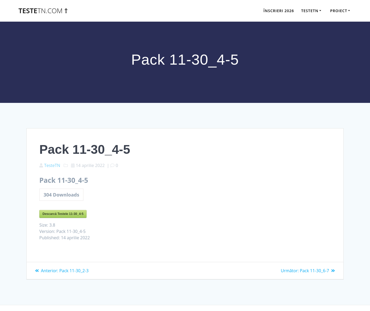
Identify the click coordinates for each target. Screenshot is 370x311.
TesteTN (52, 165)
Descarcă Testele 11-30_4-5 (62, 214)
